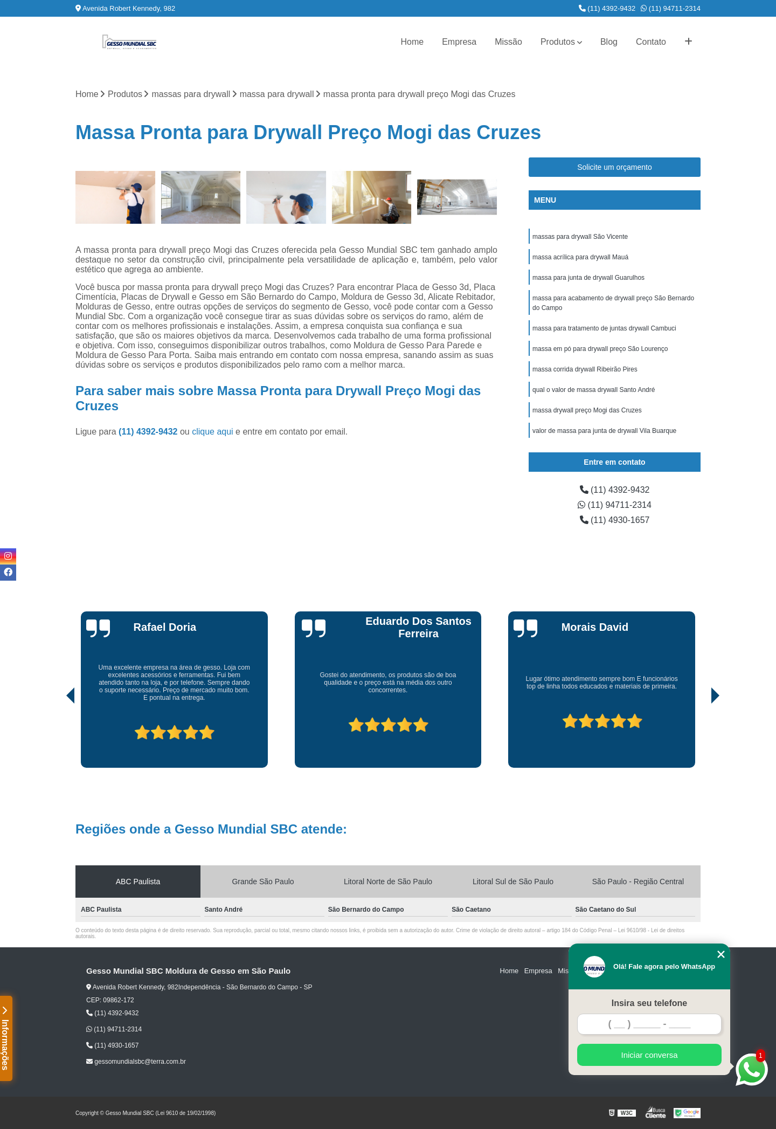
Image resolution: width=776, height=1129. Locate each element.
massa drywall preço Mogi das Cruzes (587, 410)
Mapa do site (669, 971)
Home (412, 41)
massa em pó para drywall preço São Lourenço (600, 349)
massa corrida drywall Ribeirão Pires (585, 369)
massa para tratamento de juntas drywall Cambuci (604, 328)
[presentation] (55, 737)
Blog (609, 41)
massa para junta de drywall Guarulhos (588, 277)
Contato (651, 41)
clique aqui (212, 431)
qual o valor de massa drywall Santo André (593, 390)
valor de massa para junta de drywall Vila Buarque (604, 431)
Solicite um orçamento (614, 167)
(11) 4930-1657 (615, 520)
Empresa (459, 41)
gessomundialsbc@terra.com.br (136, 1061)
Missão (508, 41)
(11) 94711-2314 (671, 8)
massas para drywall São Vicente (580, 236)
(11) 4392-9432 (607, 8)
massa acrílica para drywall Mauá (580, 257)
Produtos (558, 41)
